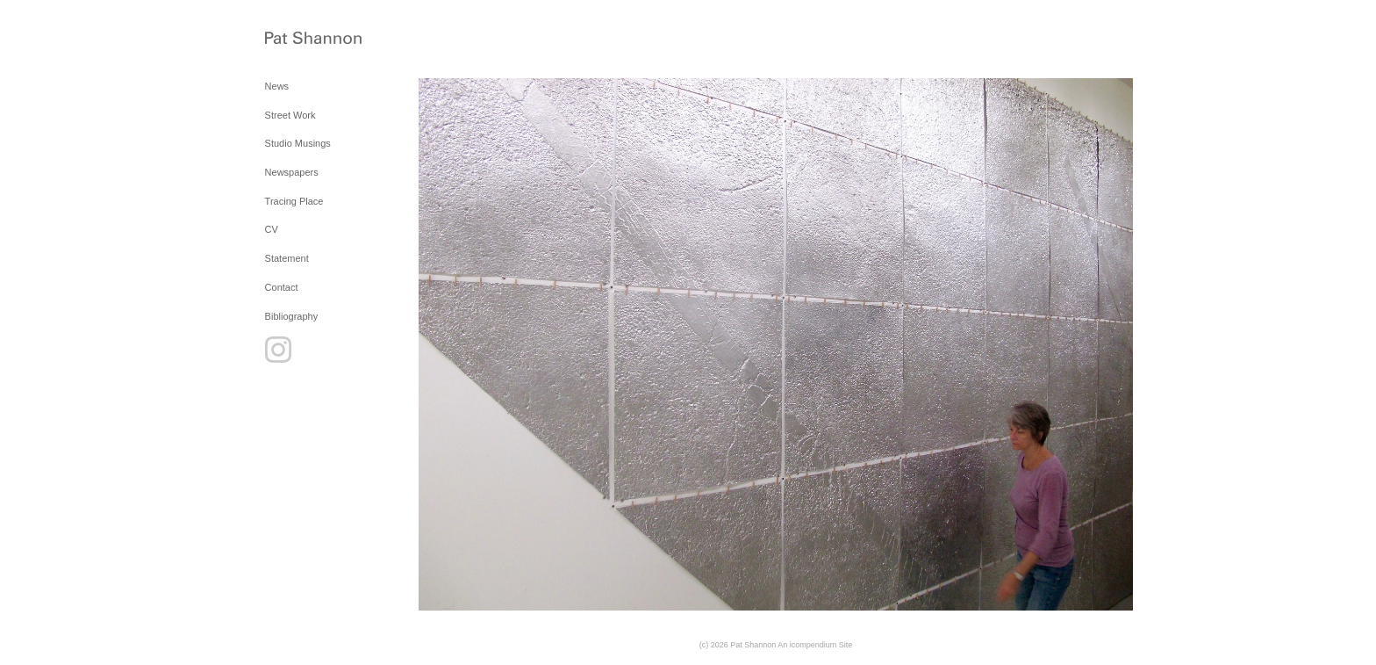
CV (271, 229)
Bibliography (292, 316)
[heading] (309, 39)
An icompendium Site (815, 644)
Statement (287, 258)
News (277, 86)
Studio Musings (298, 143)
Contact (281, 287)
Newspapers (292, 172)
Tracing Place (294, 201)
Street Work (290, 115)
